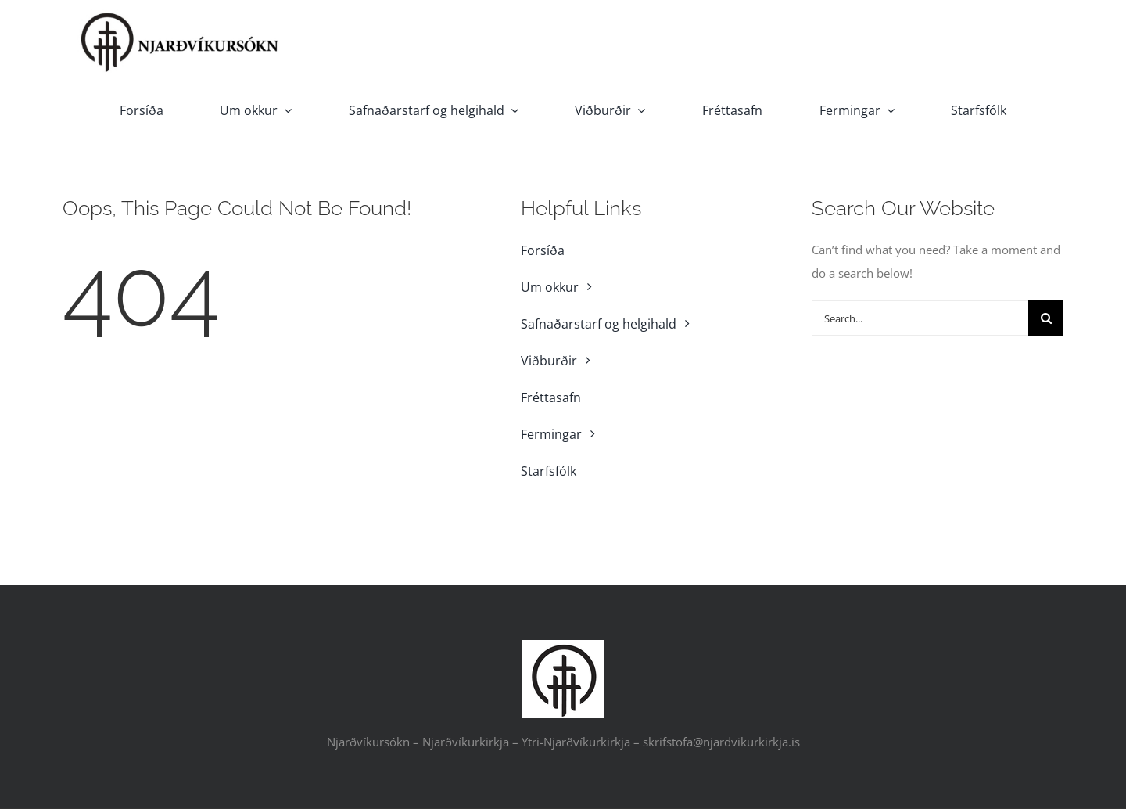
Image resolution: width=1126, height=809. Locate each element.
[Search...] (920, 318)
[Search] (1045, 318)
